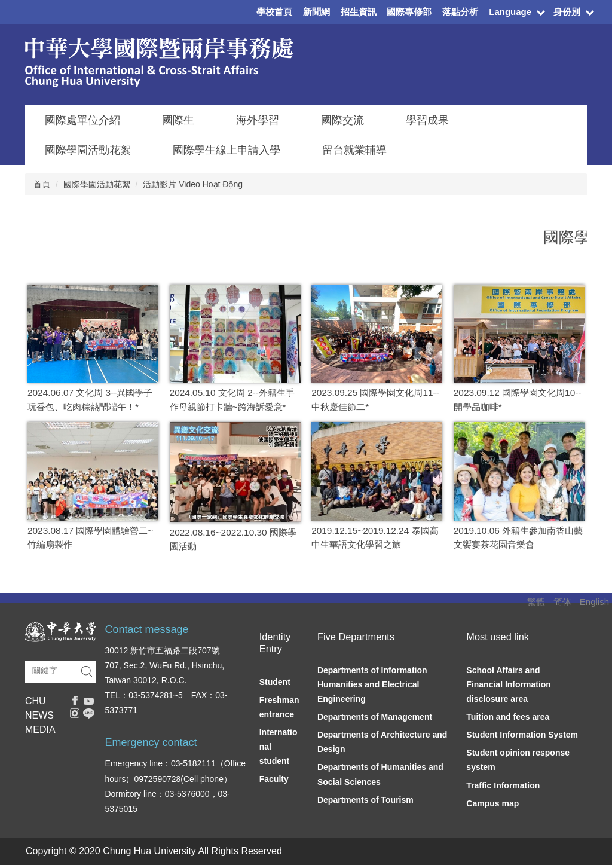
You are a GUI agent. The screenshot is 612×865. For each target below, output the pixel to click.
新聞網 (316, 12)
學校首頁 (274, 12)
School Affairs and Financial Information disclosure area (508, 684)
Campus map (492, 803)
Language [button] (510, 12)
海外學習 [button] (257, 120)
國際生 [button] (178, 120)
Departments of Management (374, 717)
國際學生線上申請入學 (226, 150)
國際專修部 (409, 12)
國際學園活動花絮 (96, 184)
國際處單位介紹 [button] (82, 120)
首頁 (41, 184)
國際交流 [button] (342, 120)
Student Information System (522, 734)
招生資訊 (359, 12)
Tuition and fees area (507, 717)
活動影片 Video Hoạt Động (193, 184)
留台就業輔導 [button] (354, 150)
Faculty (274, 779)
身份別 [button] (566, 12)
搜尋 (86, 672)
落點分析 (460, 12)
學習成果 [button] (427, 120)
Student (274, 682)
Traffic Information (503, 785)
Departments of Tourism (365, 800)
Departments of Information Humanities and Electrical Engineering (372, 684)
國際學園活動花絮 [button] (88, 150)
